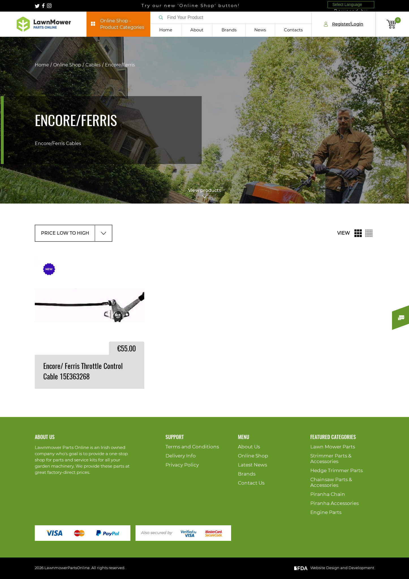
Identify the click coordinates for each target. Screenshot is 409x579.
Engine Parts (325, 512)
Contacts (293, 30)
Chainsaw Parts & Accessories (331, 482)
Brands (228, 30)
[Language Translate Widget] (351, 4)
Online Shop (67, 65)
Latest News (252, 465)
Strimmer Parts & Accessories (330, 458)
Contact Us (251, 483)
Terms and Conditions (192, 446)
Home (165, 30)
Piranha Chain (327, 494)
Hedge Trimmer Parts (336, 470)
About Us (249, 446)
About (196, 30)
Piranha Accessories (334, 503)
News (260, 30)
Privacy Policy (182, 465)
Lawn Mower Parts (332, 446)
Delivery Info (180, 455)
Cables (93, 65)
